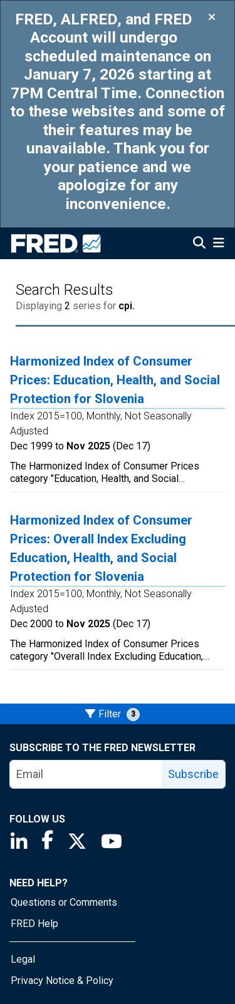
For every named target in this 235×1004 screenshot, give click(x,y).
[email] (86, 774)
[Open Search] (199, 244)
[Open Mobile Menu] (218, 244)
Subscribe (193, 774)
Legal (23, 959)
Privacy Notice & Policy (62, 980)
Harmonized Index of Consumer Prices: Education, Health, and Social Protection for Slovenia (115, 380)
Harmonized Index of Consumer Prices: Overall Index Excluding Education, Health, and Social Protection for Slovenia (101, 548)
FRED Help (34, 924)
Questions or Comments (64, 902)
